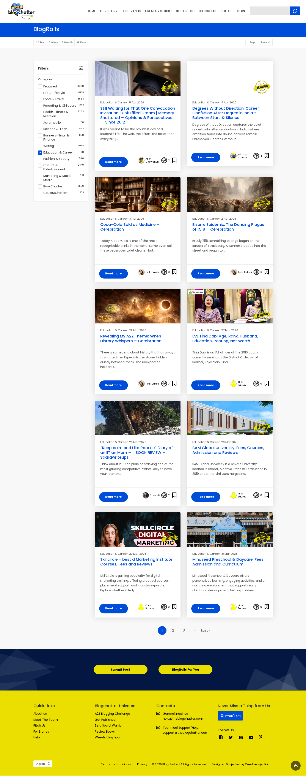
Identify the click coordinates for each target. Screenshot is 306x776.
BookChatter (61, 187)
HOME (91, 11)
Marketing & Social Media (61, 178)
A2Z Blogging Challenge (112, 714)
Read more (114, 162)
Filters (43, 68)
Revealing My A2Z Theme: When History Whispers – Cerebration (131, 339)
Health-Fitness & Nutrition (61, 114)
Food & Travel (61, 100)
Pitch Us (39, 726)
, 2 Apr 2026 (228, 219)
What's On (230, 716)
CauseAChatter (61, 193)
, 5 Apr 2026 (136, 103)
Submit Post (120, 670)
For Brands (41, 732)
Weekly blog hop (107, 738)
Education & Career (61, 153)
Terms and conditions (116, 765)
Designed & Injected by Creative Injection (241, 765)
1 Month (68, 42)
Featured (61, 87)
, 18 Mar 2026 (228, 554)
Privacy (142, 765)
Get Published (105, 720)
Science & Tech (61, 129)
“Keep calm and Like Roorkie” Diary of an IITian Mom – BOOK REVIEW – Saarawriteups (136, 453)
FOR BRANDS (131, 11)
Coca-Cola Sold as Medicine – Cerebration (130, 227)
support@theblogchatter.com (185, 733)
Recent (265, 42)
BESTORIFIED (185, 11)
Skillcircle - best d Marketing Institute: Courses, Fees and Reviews (136, 562)
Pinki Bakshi (153, 272)
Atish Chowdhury (152, 161)
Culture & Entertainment (61, 167)
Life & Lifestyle (61, 93)
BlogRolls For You (185, 670)
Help (36, 738)
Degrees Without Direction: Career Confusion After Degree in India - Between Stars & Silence (225, 113)
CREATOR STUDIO (158, 11)
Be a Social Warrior (109, 726)
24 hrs (40, 42)
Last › (205, 631)
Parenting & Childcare (61, 106)
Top (251, 42)
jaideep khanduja (243, 156)
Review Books (105, 732)
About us (40, 714)
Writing (61, 146)
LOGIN (240, 11)
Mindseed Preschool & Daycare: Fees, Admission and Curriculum (228, 562)
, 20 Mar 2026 (137, 442)
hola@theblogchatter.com (183, 719)
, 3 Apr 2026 (136, 219)
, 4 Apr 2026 (228, 103)
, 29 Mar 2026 (137, 331)
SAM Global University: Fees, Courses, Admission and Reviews (228, 451)
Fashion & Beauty (61, 159)
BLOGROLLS (207, 11)
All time (83, 42)
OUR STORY (108, 11)
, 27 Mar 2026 (229, 331)
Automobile (61, 123)
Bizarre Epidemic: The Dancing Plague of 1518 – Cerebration (228, 227)
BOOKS (225, 11)
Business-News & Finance (61, 138)
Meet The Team (45, 720)
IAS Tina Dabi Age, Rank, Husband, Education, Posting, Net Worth (225, 339)
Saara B (155, 495)
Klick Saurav (242, 384)
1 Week (54, 42)
